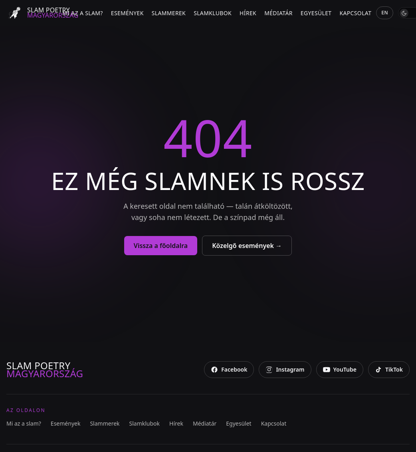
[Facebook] (229, 369)
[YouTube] (339, 369)
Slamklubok (213, 13)
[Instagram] (285, 369)
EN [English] (384, 12)
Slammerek (169, 13)
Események (127, 13)
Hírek (248, 13)
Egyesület (316, 13)
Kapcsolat (355, 13)
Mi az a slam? (82, 13)
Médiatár (278, 13)
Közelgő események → (247, 245)
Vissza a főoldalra (161, 245)
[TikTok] (389, 369)
